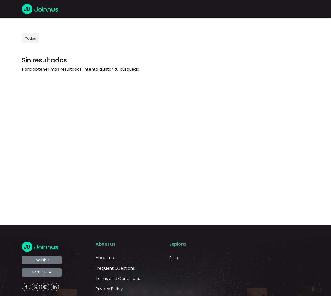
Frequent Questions (115, 268)
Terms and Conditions (118, 279)
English (40, 260)
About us (105, 258)
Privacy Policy (109, 289)
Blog (173, 258)
